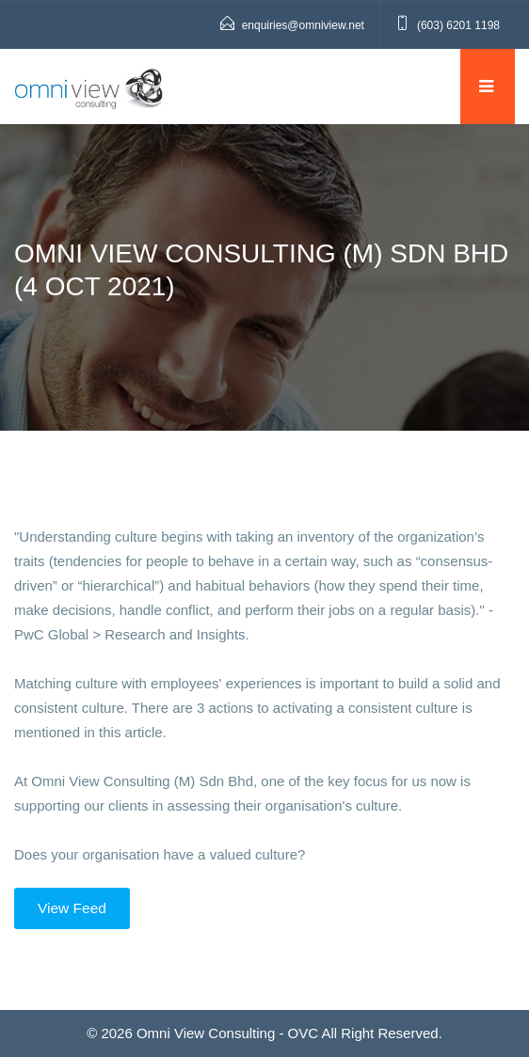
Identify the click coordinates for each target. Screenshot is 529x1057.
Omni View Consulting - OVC (227, 1033)
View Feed (72, 908)
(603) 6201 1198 (458, 25)
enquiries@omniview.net (303, 25)
